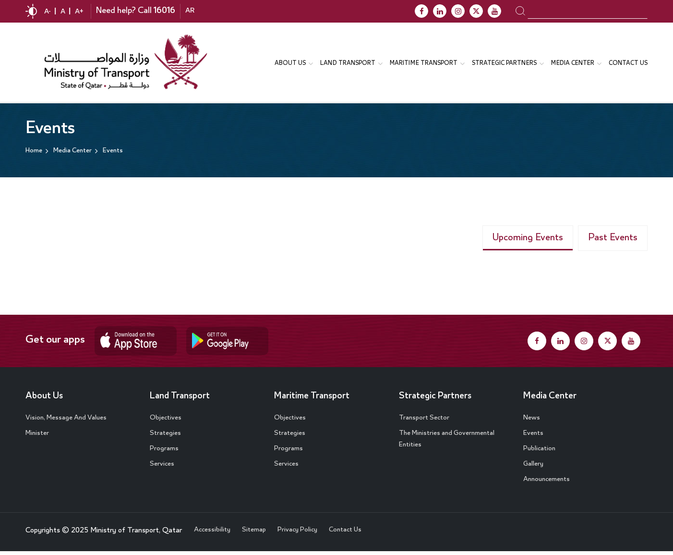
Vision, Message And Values (66, 421)
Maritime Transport (312, 399)
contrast (31, 11)
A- (47, 12)
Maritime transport (423, 64)
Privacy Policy (297, 533)
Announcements (546, 483)
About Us (44, 399)
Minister (37, 437)
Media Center (550, 399)
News (531, 421)
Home (33, 153)
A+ (79, 12)
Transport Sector (424, 421)
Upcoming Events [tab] (528, 241)
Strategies (165, 437)
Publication (539, 452)
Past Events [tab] (612, 241)
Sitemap (254, 533)
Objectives (165, 421)
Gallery (533, 467)
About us (290, 64)
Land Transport (347, 64)
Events (533, 437)
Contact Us (628, 64)
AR (189, 11)
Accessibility (212, 533)
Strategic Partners (504, 64)
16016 (164, 11)
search (520, 10)
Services (162, 467)
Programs (164, 452)
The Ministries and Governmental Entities (446, 442)
